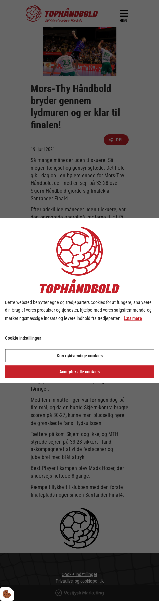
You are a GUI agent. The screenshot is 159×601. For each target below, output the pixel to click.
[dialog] (79, 300)
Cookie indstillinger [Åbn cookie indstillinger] (23, 338)
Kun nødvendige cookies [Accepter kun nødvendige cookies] (80, 355)
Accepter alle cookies (79, 371)
